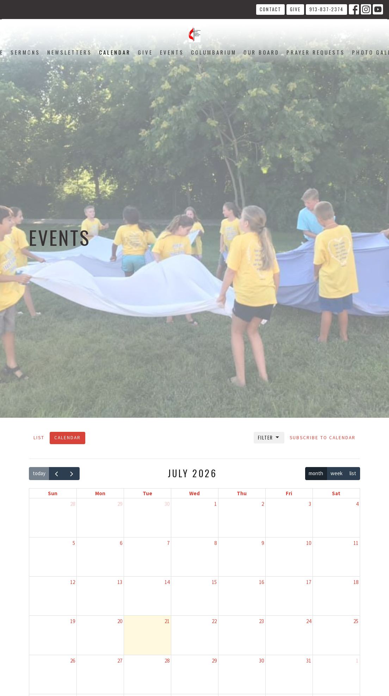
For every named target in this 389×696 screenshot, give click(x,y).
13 (119, 582)
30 (167, 504)
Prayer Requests (315, 52)
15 (214, 582)
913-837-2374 (326, 9)
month (316, 473)
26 (72, 660)
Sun (52, 493)
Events (172, 52)
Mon (100, 493)
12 (72, 582)
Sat (336, 493)
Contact (270, 9)
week (336, 473)
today (39, 473)
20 (119, 621)
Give (295, 9)
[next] (72, 473)
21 (167, 621)
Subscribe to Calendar (323, 438)
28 (72, 504)
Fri (289, 493)
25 (355, 621)
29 (119, 504)
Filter (269, 437)
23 (261, 621)
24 (308, 621)
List (38, 438)
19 (72, 621)
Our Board (261, 52)
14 (167, 582)
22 (214, 621)
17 (308, 582)
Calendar (115, 52)
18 (355, 582)
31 (308, 660)
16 (261, 582)
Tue (147, 493)
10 (308, 543)
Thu (242, 493)
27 (119, 660)
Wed (194, 493)
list (353, 473)
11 (355, 543)
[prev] (56, 473)
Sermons (25, 52)
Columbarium (213, 52)
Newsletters (69, 52)
